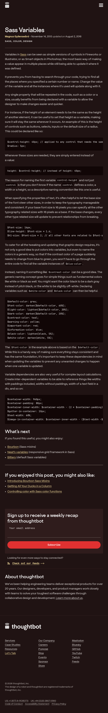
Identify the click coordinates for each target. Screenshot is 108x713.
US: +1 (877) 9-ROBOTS (16, 701)
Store (41, 666)
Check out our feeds (23, 563)
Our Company (46, 641)
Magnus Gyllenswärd (17, 37)
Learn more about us (69, 598)
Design (27, 41)
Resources (11, 649)
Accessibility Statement (37, 704)
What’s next (17, 431)
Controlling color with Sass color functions (34, 491)
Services (10, 641)
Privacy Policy (59, 704)
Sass (8, 41)
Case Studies (12, 645)
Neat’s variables (17, 452)
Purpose (43, 649)
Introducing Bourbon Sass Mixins (28, 481)
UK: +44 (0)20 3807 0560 (43, 701)
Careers (43, 645)
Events (42, 657)
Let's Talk (10, 653)
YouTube (77, 653)
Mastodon (78, 641)
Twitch (76, 657)
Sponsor (43, 662)
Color (17, 41)
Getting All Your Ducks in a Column (29, 486)
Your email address (22, 528)
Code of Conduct (14, 704)
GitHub (76, 649)
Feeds (75, 662)
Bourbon (13, 447)
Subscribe (54, 544)
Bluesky (76, 645)
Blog (41, 653)
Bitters (11, 457)
